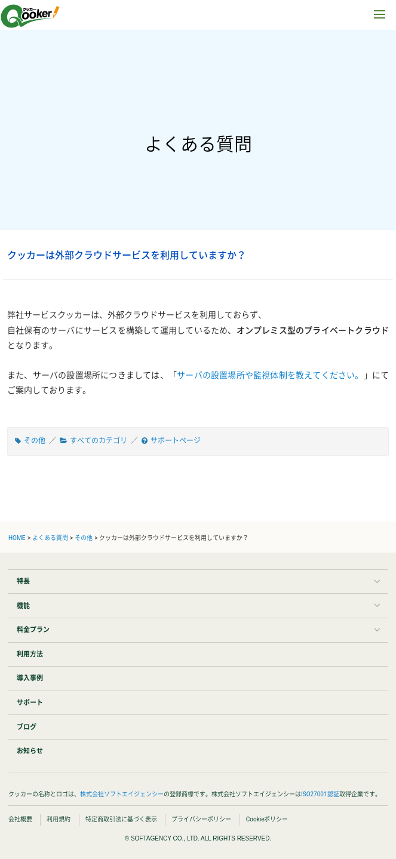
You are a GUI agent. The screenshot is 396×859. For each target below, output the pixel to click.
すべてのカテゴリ (98, 441)
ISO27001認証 (320, 794)
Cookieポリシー (267, 819)
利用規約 (58, 819)
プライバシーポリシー (201, 819)
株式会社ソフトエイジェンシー (122, 794)
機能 (23, 606)
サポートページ (176, 441)
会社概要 (20, 819)
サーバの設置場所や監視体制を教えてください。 (270, 375)
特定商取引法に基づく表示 (121, 819)
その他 (34, 441)
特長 (23, 581)
